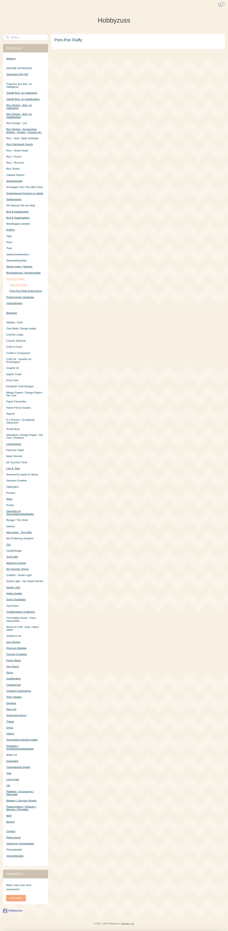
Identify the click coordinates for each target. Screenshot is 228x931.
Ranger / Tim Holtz (17, 520)
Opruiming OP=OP (17, 74)
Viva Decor (12, 666)
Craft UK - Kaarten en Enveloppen (18, 360)
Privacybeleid (14, 849)
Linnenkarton (13, 444)
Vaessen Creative (16, 480)
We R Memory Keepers (19, 538)
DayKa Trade (14, 374)
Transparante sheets (18, 767)
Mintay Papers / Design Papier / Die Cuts (24, 394)
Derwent (11, 703)
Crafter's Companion (18, 353)
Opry (9, 236)
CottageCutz (13, 684)
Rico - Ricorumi (15, 162)
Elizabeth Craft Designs (20, 386)
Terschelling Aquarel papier (22, 739)
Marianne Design (16, 563)
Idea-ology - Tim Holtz (19, 532)
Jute (8, 773)
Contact (10, 831)
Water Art (11, 754)
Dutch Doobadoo (16, 599)
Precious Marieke (16, 648)
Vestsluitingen (14, 303)
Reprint (10, 413)
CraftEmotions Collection (20, 611)
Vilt (8, 785)
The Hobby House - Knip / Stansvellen (21, 619)
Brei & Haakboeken (17, 211)
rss (132, 923)
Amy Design (13, 642)
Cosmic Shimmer (16, 340)
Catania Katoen (15, 174)
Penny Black (13, 660)
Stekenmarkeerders (17, 254)
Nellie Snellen (14, 593)
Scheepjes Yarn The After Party (24, 187)
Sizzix (9, 672)
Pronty (10, 505)
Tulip (9, 248)
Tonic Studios (14, 696)
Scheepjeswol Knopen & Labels (24, 193)
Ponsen (10, 492)
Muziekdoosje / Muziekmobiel (23, 272)
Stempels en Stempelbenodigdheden (20, 513)
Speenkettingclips (16, 260)
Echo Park (12, 380)
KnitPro (10, 229)
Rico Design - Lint (16, 123)
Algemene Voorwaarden (20, 843)
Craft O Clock (14, 346)
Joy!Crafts (12, 556)
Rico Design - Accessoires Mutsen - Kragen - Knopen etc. (24, 131)
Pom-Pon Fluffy (15, 278)
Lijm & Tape (13, 468)
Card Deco (12, 605)
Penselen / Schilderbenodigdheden (20, 747)
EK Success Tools (16, 462)
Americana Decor (16, 715)
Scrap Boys (13, 428)
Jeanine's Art (13, 635)
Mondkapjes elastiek (18, 223)
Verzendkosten (15, 855)
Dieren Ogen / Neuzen (19, 266)
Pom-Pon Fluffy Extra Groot (25, 290)
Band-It (10, 821)
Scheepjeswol (14, 181)
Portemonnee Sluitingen (20, 297)
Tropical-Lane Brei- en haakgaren (19, 85)
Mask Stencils (14, 456)
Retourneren (13, 837)
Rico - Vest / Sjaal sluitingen (22, 138)
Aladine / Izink (14, 322)
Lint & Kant (12, 779)
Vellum (10, 733)
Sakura (10, 526)
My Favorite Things (17, 569)
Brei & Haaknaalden (18, 217)
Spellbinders (13, 678)
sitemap (125, 923)
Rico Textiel (13, 168)
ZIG (8, 544)
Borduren (11, 312)
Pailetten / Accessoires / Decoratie (20, 793)
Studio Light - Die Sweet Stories (24, 581)
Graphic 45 (12, 367)
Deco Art (11, 709)
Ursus (9, 727)
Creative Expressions (18, 690)
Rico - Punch (13, 156)
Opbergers (12, 486)
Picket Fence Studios (18, 407)
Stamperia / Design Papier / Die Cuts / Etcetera (24, 436)
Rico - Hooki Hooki (17, 150)
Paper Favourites (16, 401)
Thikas (10, 721)
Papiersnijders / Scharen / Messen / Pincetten (21, 808)
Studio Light (13, 587)
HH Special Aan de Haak (20, 205)
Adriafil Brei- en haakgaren (21, 92)
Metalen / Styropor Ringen (21, 800)
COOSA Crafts (14, 334)
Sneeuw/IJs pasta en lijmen (22, 474)
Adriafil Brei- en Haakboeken (23, 99)
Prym (9, 242)
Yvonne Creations (16, 654)
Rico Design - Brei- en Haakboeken (19, 115)
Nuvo (9, 498)
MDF (9, 815)
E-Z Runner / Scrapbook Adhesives (20, 421)
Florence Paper (15, 450)
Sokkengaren (14, 199)
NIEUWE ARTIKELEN (19, 68)
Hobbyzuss (12, 910)
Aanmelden (16, 898)
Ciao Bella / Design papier (21, 328)
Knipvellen (12, 761)
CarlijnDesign (14, 550)
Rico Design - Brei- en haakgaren (19, 107)
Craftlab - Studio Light (19, 575)
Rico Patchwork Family (19, 144)
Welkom (11, 58)
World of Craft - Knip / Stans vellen (22, 628)
